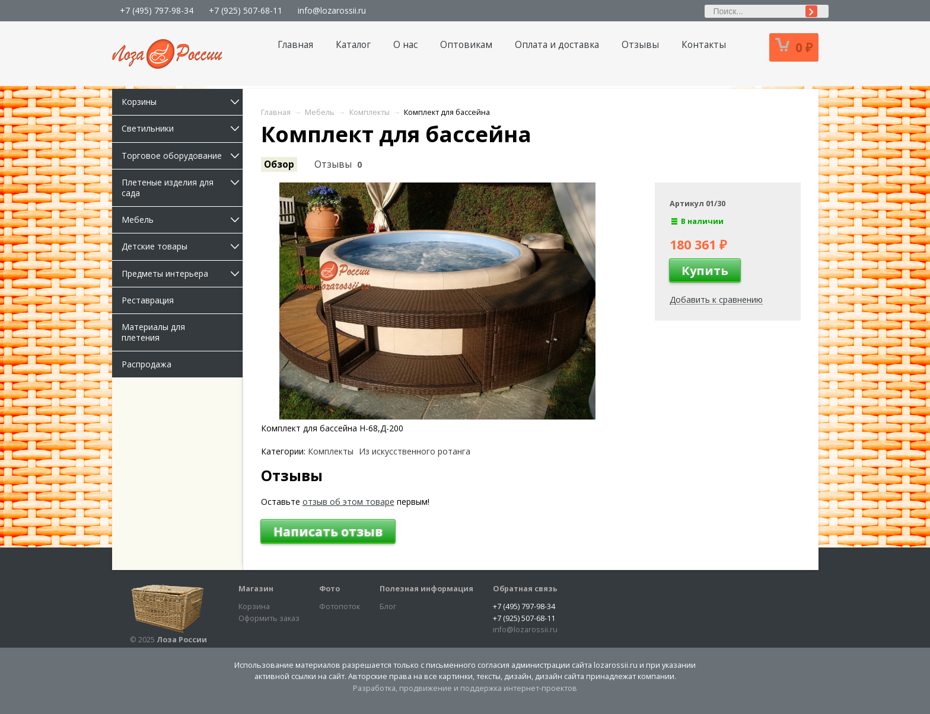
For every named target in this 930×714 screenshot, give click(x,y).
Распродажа (146, 364)
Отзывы (640, 45)
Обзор (279, 164)
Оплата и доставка (557, 45)
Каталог (353, 45)
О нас (405, 45)
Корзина (254, 606)
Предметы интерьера (182, 273)
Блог (388, 606)
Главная (295, 45)
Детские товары (182, 246)
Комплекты (330, 451)
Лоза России (182, 640)
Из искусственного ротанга (414, 451)
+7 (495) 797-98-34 (156, 10)
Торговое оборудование (182, 155)
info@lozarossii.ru (332, 10)
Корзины (182, 101)
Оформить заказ (269, 618)
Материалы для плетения (153, 332)
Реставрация (148, 300)
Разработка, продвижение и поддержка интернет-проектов (465, 688)
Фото (329, 589)
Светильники (182, 128)
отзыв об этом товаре (348, 501)
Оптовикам (466, 45)
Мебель (182, 219)
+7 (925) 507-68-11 (245, 10)
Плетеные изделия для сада (182, 187)
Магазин (255, 589)
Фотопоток (339, 606)
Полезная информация (426, 589)
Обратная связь (525, 589)
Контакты (703, 45)
